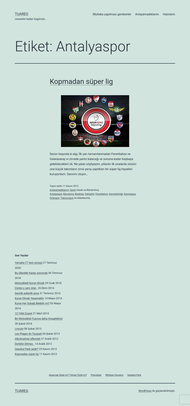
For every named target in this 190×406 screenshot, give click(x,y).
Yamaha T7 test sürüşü (28, 262)
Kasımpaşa (130, 194)
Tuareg (21, 14)
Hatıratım (169, 14)
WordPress (144, 390)
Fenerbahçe (101, 194)
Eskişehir (89, 194)
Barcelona (68, 194)
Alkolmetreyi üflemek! (28, 338)
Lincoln (19, 328)
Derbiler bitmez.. (24, 343)
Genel (73, 190)
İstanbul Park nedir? (26, 349)
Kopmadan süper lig (81, 81)
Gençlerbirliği (116, 194)
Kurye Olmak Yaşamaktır (29, 298)
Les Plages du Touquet (28, 333)
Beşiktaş (79, 194)
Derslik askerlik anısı (27, 293)
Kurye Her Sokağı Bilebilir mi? (32, 303)
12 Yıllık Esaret (23, 313)
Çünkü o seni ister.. (26, 288)
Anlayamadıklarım (147, 14)
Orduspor (54, 198)
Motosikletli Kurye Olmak (29, 283)
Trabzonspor (67, 198)
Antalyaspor (56, 194)
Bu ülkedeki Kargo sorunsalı (31, 272)
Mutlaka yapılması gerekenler (112, 14)
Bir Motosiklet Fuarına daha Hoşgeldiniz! (39, 318)
